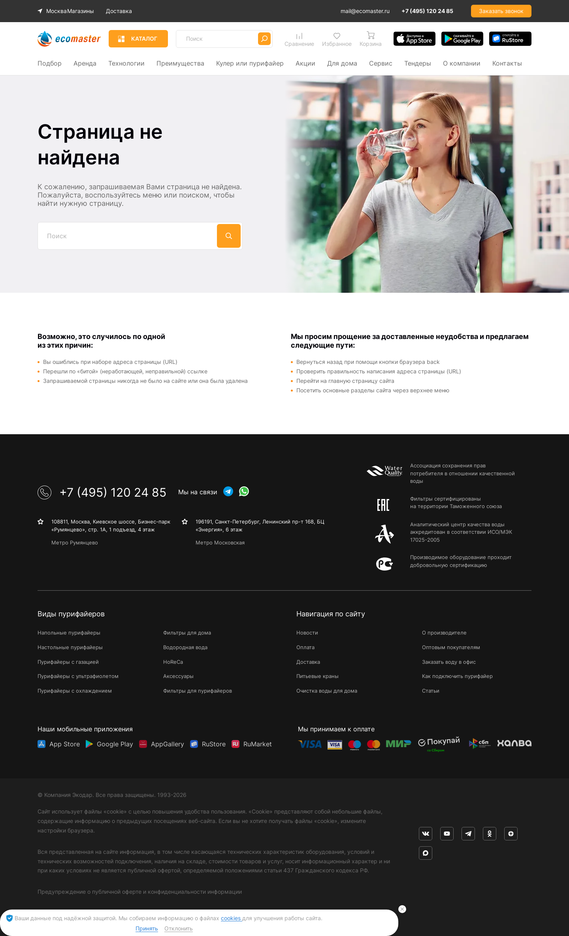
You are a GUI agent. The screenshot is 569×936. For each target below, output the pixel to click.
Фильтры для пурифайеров (197, 690)
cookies (231, 918)
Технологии (126, 63)
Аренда (84, 63)
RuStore (214, 744)
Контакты (507, 63)
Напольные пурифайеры (69, 632)
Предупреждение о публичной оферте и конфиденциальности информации (140, 891)
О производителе (444, 632)
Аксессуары (178, 676)
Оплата (305, 647)
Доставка (124, 11)
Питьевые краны (317, 676)
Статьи (430, 690)
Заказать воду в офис (449, 662)
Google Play (115, 744)
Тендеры (417, 63)
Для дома (342, 63)
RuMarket (257, 744)
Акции (305, 63)
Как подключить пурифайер (457, 676)
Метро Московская (220, 542)
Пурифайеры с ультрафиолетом (78, 676)
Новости (307, 632)
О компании (461, 63)
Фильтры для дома (187, 632)
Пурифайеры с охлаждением (75, 690)
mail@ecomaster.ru (365, 11)
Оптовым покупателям (451, 647)
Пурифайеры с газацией (68, 662)
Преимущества (180, 63)
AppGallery (167, 744)
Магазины (86, 11)
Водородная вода (185, 647)
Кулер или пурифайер (250, 63)
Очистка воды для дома (326, 690)
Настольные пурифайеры (70, 647)
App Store (64, 744)
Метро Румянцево (74, 542)
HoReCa (173, 662)
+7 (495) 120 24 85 (427, 11)
